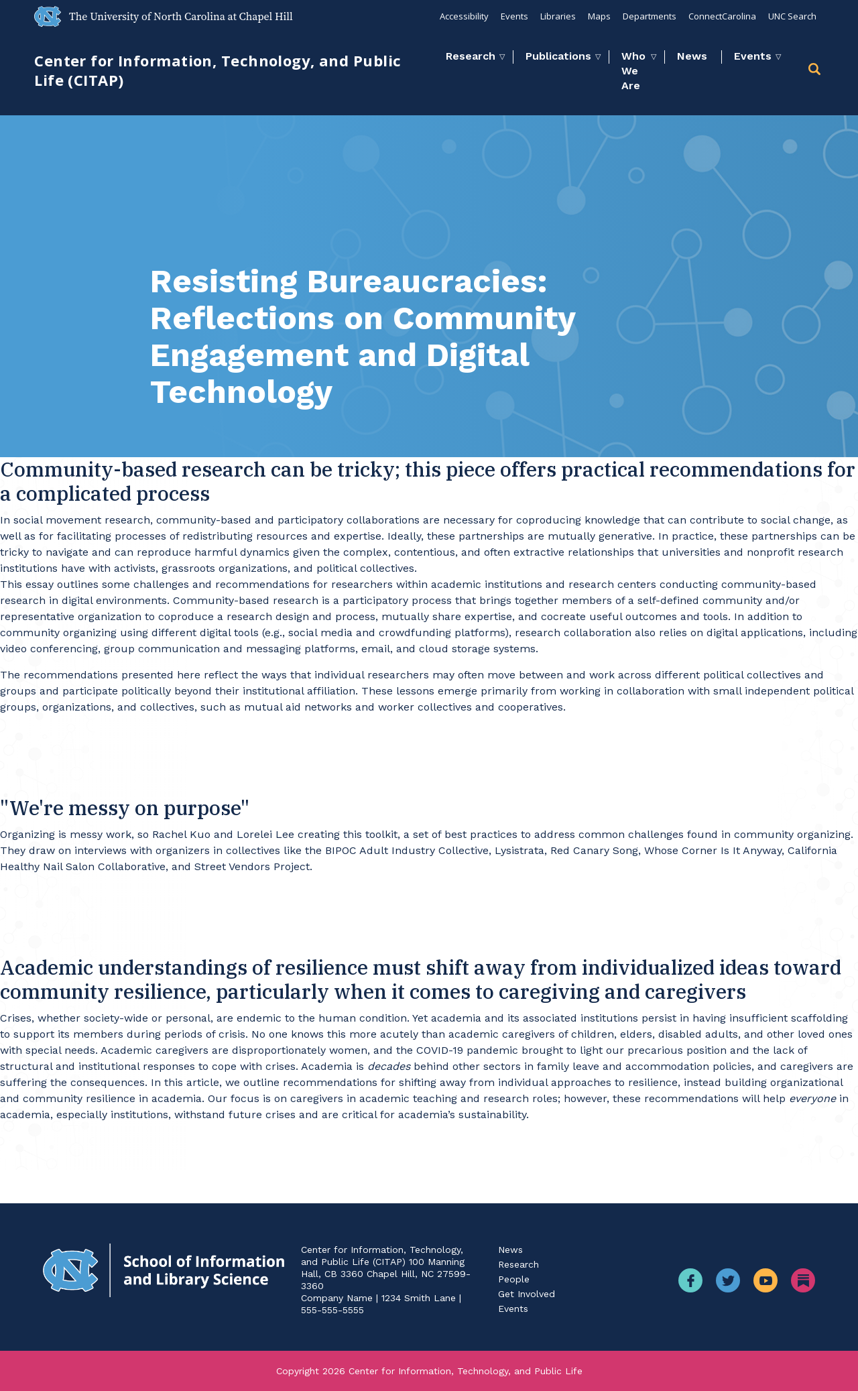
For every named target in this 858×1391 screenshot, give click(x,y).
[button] (815, 71)
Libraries (558, 16)
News (692, 56)
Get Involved (526, 1293)
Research (470, 56)
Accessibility (464, 16)
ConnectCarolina (722, 16)
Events (514, 16)
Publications (558, 56)
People (514, 1279)
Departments (649, 16)
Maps (599, 16)
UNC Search (792, 16)
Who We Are (633, 71)
